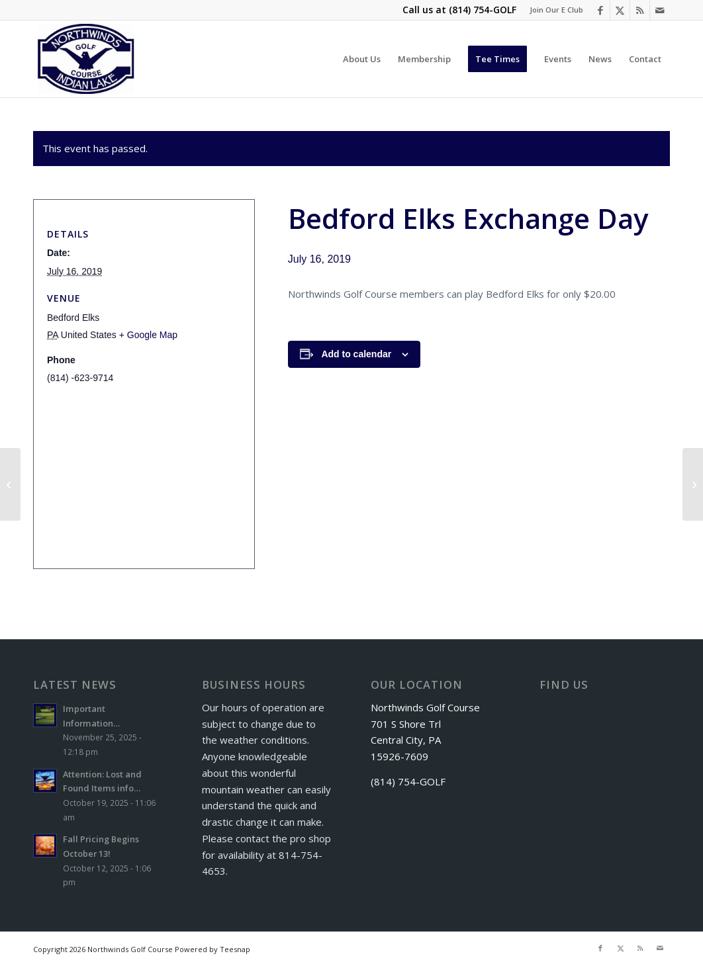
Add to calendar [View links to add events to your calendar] (356, 354)
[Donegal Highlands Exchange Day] (692, 484)
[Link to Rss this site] (639, 10)
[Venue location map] (140, 469)
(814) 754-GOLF (482, 9)
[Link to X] (620, 10)
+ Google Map (148, 335)
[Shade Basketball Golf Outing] (10, 484)
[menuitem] (553, 10)
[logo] (86, 59)
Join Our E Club (556, 10)
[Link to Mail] (660, 10)
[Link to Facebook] (600, 10)
